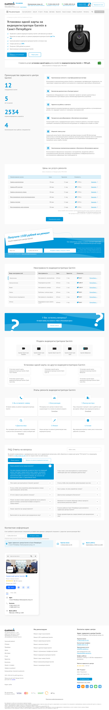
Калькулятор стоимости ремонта (14, 671)
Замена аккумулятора (16, 182)
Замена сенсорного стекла (18, 192)
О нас (40, 12)
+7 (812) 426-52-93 (53, 4)
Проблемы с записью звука (45, 292)
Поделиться (78, 686)
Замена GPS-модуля (16, 187)
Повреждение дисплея (44, 283)
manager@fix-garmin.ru (84, 653)
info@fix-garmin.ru (82, 649)
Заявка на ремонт (77, 12)
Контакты (86, 12)
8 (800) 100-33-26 (82, 644)
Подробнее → (93, 278)
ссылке (13, 679)
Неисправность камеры (44, 287)
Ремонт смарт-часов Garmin (42, 634)
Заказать (94, 182)
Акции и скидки (66, 12)
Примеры (7, 647)
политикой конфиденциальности (29, 253)
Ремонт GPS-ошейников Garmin (43, 637)
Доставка (51, 12)
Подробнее (54, 411)
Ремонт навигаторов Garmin (42, 641)
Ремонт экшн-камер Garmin (42, 658)
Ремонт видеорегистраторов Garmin (44, 655)
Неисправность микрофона (45, 297)
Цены (35, 12)
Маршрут (11, 587)
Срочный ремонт (26, 12)
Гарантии (58, 12)
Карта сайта (8, 684)
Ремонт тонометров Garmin (42, 665)
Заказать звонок (54, 325)
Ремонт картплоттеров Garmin (43, 648)
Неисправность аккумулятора (46, 278)
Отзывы (46, 12)
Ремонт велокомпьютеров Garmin (44, 662)
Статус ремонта (99, 11)
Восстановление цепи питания (19, 207)
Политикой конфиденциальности (41, 538)
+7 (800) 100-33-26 (69, 4)
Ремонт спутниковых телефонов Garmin (46, 651)
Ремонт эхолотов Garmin (41, 644)
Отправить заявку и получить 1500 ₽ (58, 250)
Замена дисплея (15, 202)
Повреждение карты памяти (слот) (45, 302)
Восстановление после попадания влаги (22, 197)
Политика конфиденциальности (54, 699)
